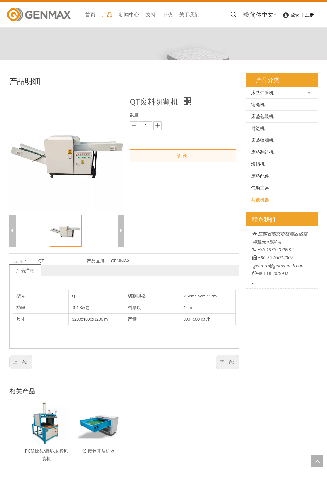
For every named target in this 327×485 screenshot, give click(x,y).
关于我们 (189, 14)
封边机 (258, 128)
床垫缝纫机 (262, 140)
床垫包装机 (262, 116)
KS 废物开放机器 (98, 451)
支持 (151, 14)
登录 (294, 15)
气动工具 (260, 188)
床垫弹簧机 (262, 92)
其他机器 (260, 200)
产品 (107, 14)
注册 (309, 15)
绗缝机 (258, 104)
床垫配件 (260, 176)
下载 (167, 14)
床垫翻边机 (262, 152)
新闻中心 (129, 14)
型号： (21, 261)
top (317, 461)
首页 (90, 14)
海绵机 (258, 164)
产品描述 (25, 270)
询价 (182, 155)
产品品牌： (98, 261)
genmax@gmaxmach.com (279, 265)
